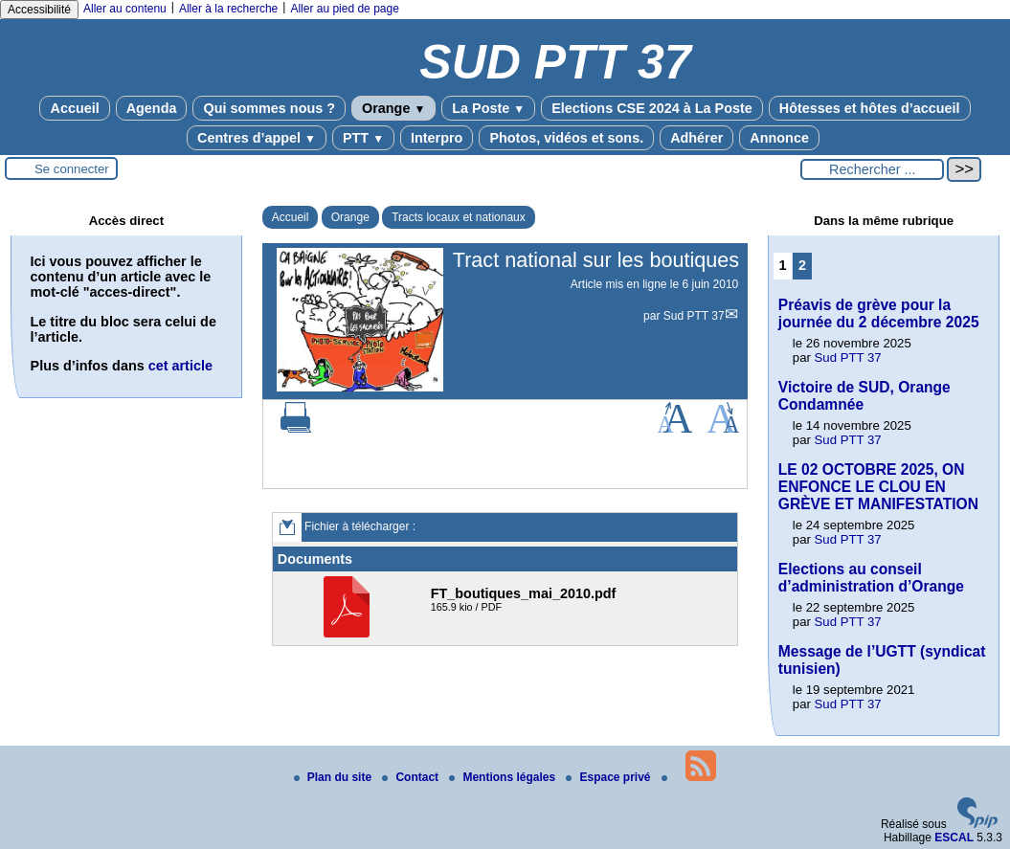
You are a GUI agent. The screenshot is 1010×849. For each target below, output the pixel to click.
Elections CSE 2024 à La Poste (651, 108)
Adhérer (696, 137)
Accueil (74, 108)
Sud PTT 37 (694, 316)
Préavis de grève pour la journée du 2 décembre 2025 (878, 313)
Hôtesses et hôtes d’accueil (869, 108)
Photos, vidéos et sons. (566, 137)
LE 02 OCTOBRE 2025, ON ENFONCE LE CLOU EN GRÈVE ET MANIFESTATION (878, 486)
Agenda (151, 108)
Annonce (779, 137)
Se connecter (71, 169)
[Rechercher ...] (872, 169)
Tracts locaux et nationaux (459, 217)
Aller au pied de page (344, 8)
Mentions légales (503, 777)
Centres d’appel (256, 137)
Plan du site (334, 777)
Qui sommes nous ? (269, 108)
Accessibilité (39, 9)
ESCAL (954, 837)
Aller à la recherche (228, 8)
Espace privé (609, 777)
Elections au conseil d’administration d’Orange (871, 577)
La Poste (488, 108)
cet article (180, 365)
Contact (411, 777)
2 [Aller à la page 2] (802, 265)
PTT (363, 137)
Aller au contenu (125, 8)
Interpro (436, 137)
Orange (393, 108)
